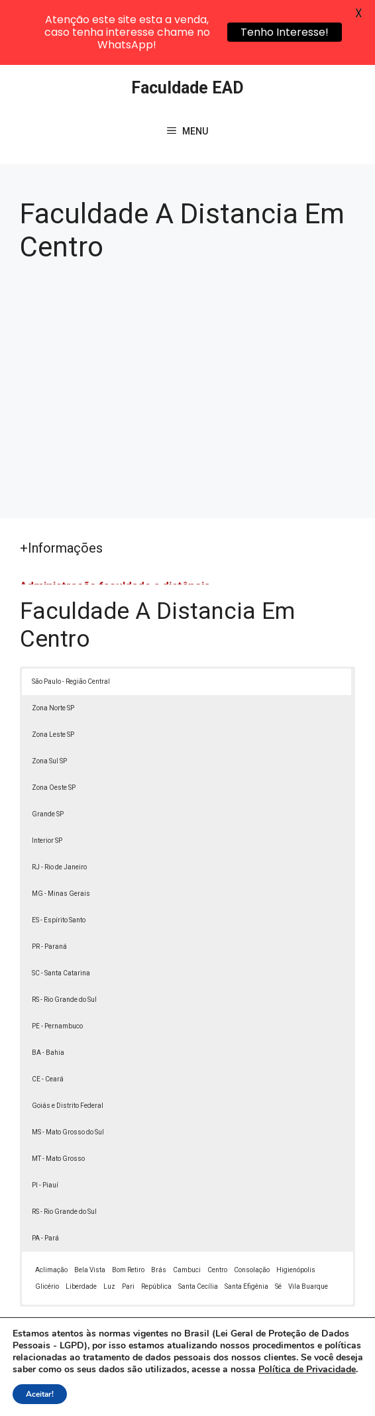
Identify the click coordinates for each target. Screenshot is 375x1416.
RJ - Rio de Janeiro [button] (59, 802)
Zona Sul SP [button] (49, 696)
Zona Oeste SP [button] (54, 723)
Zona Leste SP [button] (53, 670)
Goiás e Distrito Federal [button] (67, 1041)
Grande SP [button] (48, 749)
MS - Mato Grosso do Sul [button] (68, 1067)
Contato (279, 1395)
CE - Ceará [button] (48, 1014)
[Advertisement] (187, 321)
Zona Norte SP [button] (53, 643)
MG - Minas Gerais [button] (61, 829)
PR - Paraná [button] (49, 882)
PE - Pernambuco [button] (57, 961)
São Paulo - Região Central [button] (71, 617)
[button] (336, 1377)
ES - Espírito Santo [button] (58, 855)
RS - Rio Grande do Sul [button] (64, 935)
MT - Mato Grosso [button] (58, 1094)
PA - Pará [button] (45, 1173)
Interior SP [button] (47, 776)
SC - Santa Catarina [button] (61, 908)
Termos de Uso (218, 1395)
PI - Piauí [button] (45, 1120)
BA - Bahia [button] (48, 988)
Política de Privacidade (127, 1395)
